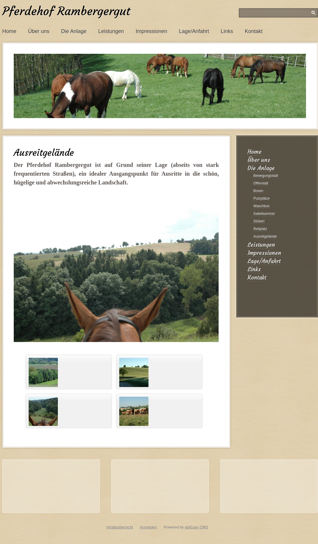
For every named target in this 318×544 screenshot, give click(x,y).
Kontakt (253, 31)
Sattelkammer (264, 214)
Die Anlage (74, 31)
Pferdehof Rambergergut (66, 11)
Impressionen (151, 31)
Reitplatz (260, 229)
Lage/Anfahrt (194, 31)
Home (9, 31)
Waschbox (261, 206)
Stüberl (259, 221)
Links (227, 31)
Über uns (38, 31)
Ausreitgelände (265, 236)
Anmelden (148, 527)
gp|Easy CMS (196, 527)
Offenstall (260, 183)
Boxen (258, 191)
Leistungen (111, 31)
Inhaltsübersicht (119, 527)
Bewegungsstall (265, 176)
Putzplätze (261, 198)
